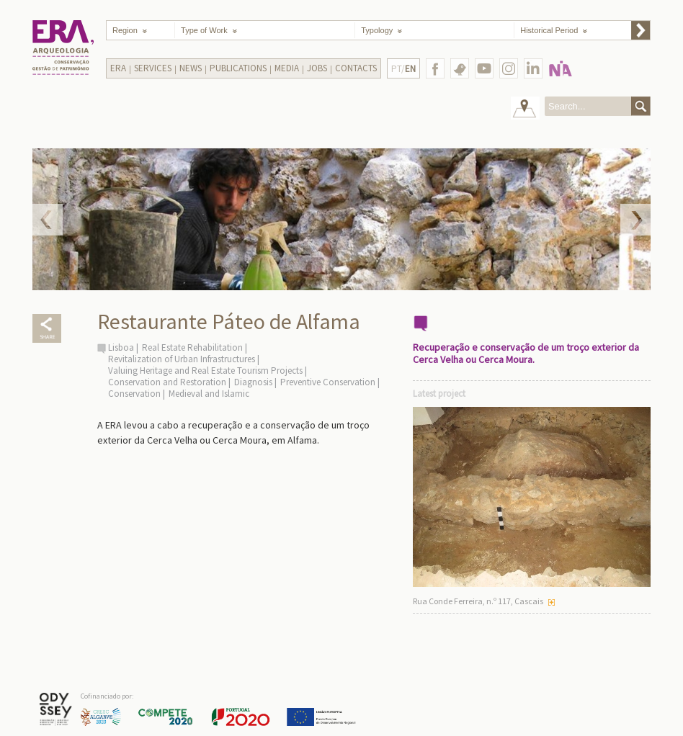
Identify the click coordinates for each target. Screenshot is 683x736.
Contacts (356, 68)
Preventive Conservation (327, 382)
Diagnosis (253, 382)
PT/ (403, 69)
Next (635, 219)
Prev (47, 219)
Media (286, 68)
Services (152, 68)
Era (118, 68)
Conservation (134, 393)
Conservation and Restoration (167, 382)
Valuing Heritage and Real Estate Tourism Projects (205, 370)
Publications (238, 68)
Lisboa (121, 347)
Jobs (317, 68)
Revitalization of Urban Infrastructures (181, 359)
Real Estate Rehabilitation (192, 347)
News (190, 68)
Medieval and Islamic (209, 393)
